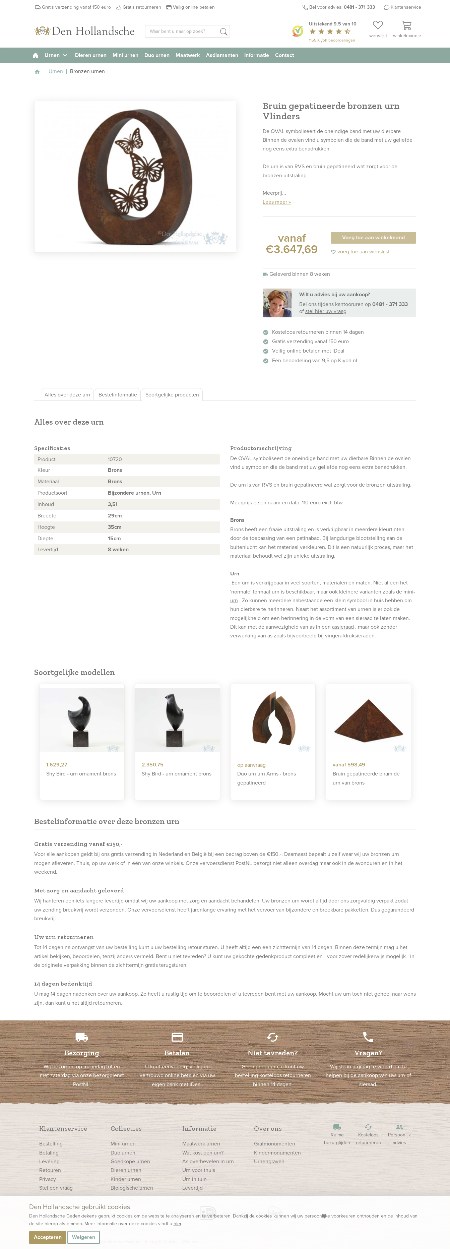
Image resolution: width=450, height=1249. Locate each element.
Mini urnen (125, 55)
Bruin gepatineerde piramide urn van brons (366, 778)
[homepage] (35, 55)
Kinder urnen (126, 1179)
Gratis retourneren (142, 7)
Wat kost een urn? (202, 1152)
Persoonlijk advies (399, 1134)
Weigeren (83, 1237)
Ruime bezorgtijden (337, 1134)
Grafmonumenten (274, 1143)
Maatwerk (188, 55)
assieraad (343, 626)
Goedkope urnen (130, 1161)
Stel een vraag (56, 1187)
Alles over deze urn (67, 394)
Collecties (126, 1128)
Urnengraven (269, 1161)
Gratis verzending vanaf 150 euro (76, 7)
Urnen (57, 55)
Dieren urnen (91, 55)
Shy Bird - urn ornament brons (81, 773)
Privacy (47, 1179)
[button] (224, 32)
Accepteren (48, 1237)
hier (177, 1223)
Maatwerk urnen (201, 1143)
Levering (49, 1161)
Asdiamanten (222, 55)
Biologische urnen (132, 1187)
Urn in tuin (194, 1179)
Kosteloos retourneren (368, 1134)
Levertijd (192, 1187)
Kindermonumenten (277, 1152)
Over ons (268, 1128)
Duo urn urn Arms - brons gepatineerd (266, 778)
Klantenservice (406, 7)
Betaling (49, 1152)
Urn (156, 493)
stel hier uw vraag (325, 311)
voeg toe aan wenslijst (360, 251)
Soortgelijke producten (172, 394)
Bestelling (51, 1143)
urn (242, 484)
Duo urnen (157, 55)
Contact (284, 55)
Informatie (256, 55)
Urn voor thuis (198, 1170)
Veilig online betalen (194, 7)
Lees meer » (277, 201)
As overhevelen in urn (208, 1161)
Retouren (50, 1170)
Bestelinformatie (118, 394)
